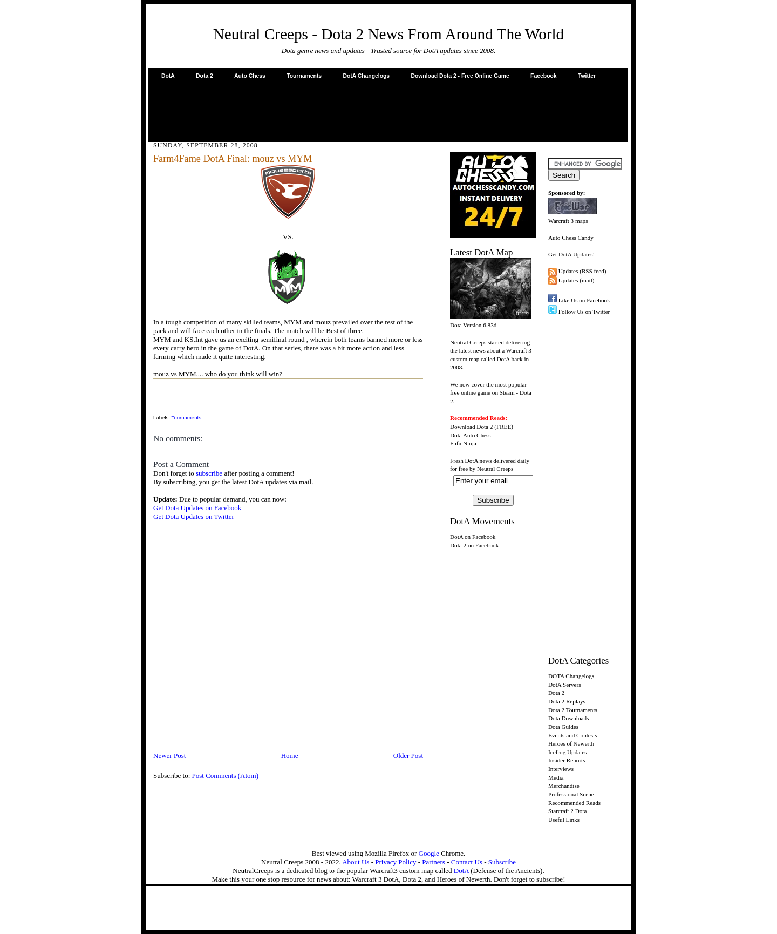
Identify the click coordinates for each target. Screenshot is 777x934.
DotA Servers (564, 684)
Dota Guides (563, 726)
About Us (355, 862)
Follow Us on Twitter (584, 311)
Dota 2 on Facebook (474, 545)
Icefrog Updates (567, 752)
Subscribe (502, 862)
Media (556, 777)
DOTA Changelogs (571, 676)
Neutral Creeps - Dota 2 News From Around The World (388, 34)
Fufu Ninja (463, 443)
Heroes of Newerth (571, 743)
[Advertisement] (388, 110)
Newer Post (169, 756)
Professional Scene (571, 794)
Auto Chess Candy (571, 237)
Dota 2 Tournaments (572, 710)
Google (429, 853)
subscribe (209, 473)
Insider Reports (566, 760)
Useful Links (564, 819)
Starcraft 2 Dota (567, 811)
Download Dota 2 (471, 426)
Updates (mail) (576, 280)
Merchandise (564, 785)
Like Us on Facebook (584, 300)
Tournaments (304, 76)
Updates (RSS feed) (582, 271)
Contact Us (466, 862)
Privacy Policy (395, 862)
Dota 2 (204, 76)
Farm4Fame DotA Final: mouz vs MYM (232, 158)
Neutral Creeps (495, 468)
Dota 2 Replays (566, 701)
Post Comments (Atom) (225, 775)
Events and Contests (572, 735)
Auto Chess (249, 76)
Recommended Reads (574, 803)
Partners (433, 862)
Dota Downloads (568, 718)
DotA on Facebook (472, 536)
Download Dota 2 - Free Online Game (460, 76)
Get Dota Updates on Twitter (193, 516)
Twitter (587, 76)
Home (289, 756)
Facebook (543, 76)
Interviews (561, 769)
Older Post (408, 756)
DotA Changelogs (366, 76)
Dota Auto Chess (470, 435)
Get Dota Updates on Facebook (197, 508)
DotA (168, 76)
